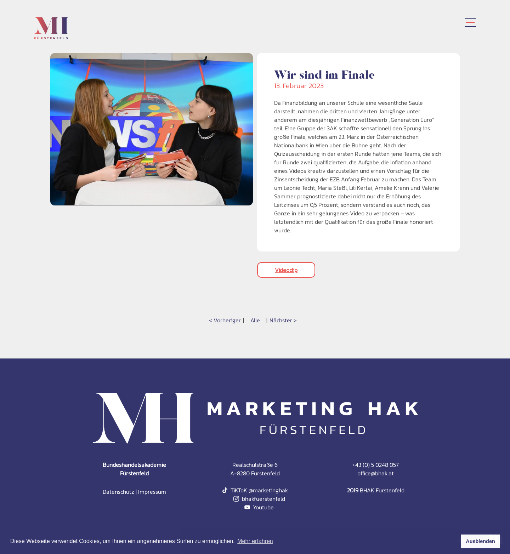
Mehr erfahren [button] (255, 541)
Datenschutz (118, 491)
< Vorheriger (225, 320)
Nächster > (283, 320)
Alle (255, 320)
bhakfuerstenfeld (259, 498)
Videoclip (286, 270)
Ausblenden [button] (480, 541)
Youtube (259, 507)
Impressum (152, 491)
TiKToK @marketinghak (255, 490)
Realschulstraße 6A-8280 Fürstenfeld (255, 468)
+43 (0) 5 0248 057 (375, 464)
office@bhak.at (375, 473)
